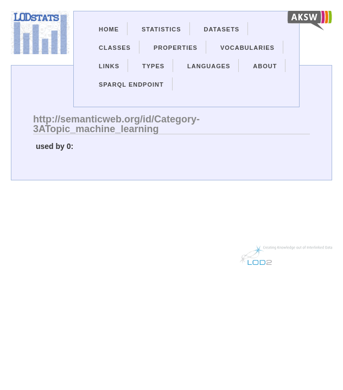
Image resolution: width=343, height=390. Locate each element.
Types (153, 66)
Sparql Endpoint (131, 84)
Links (109, 66)
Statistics (161, 29)
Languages (208, 66)
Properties (176, 47)
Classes (115, 47)
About (265, 66)
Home (109, 29)
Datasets (222, 29)
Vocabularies (247, 47)
